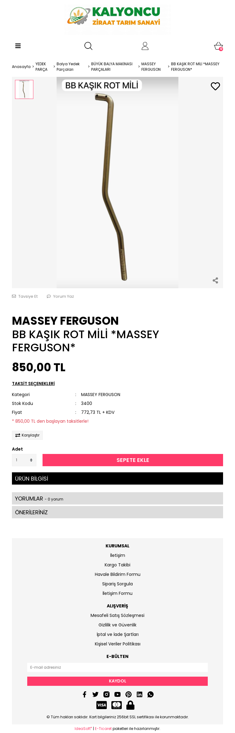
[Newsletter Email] (117, 667)
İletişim (117, 555)
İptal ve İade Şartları (118, 634)
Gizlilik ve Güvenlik (117, 625)
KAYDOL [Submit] (117, 681)
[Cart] (218, 46)
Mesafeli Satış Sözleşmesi (117, 615)
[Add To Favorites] (215, 87)
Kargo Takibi (117, 565)
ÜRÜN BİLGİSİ (31, 478)
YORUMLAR (39, 498)
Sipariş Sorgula (117, 584)
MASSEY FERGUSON (65, 321)
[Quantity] (24, 460)
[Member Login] (145, 46)
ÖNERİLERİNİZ (31, 512)
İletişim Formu (117, 593)
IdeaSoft (83, 728)
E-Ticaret (103, 728)
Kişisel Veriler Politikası (117, 644)
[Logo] (117, 20)
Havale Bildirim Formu (117, 574)
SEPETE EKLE (133, 460)
